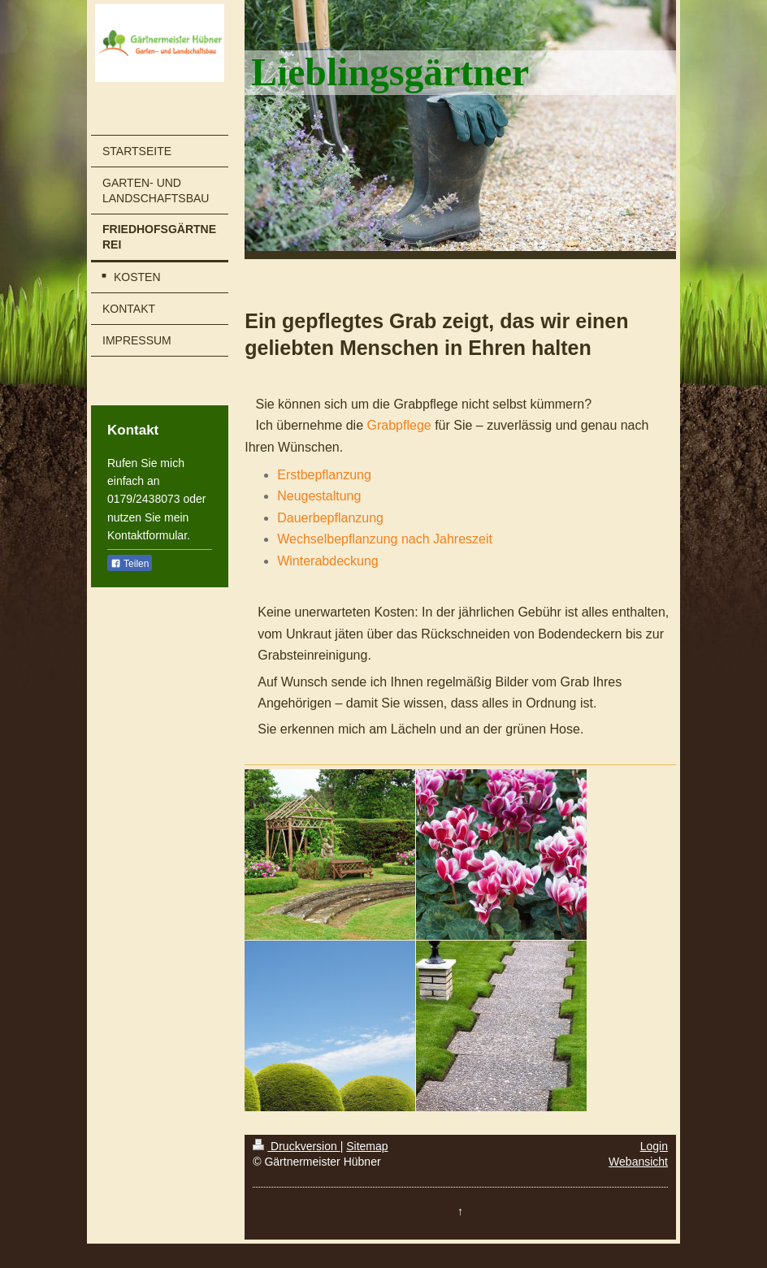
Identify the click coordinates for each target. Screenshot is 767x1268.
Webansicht (638, 1161)
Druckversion (296, 1146)
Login (654, 1146)
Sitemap (367, 1146)
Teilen (129, 563)
